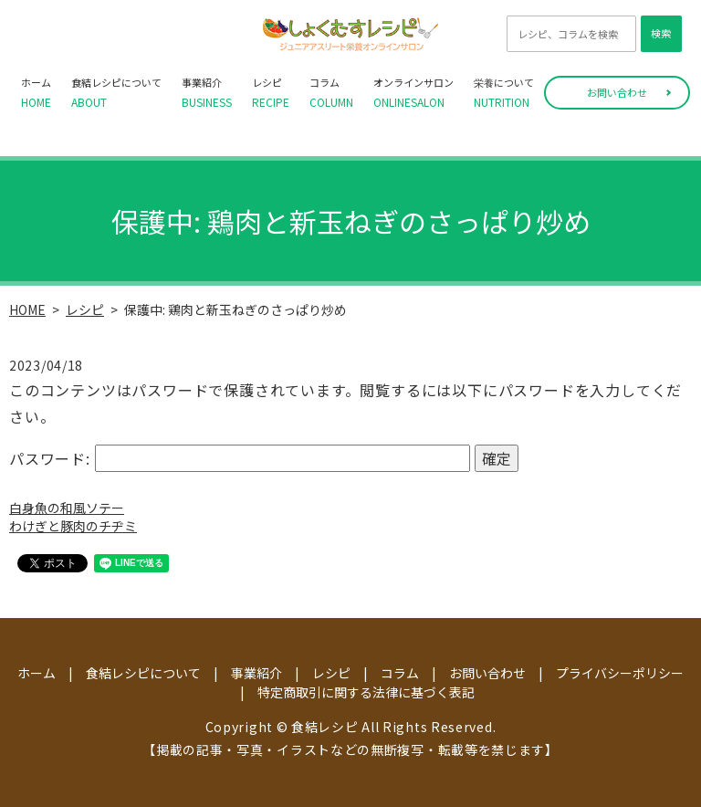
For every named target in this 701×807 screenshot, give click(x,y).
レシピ (270, 92)
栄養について (504, 92)
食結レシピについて (116, 92)
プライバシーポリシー (620, 673)
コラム (331, 92)
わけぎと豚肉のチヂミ (73, 526)
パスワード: (239, 458)
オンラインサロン (413, 92)
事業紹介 (207, 92)
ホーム (36, 92)
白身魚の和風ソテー (66, 507)
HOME (27, 309)
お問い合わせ (617, 92)
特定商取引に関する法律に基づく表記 (366, 692)
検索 (661, 33)
